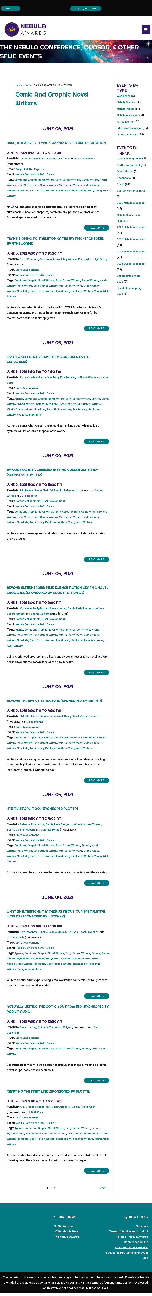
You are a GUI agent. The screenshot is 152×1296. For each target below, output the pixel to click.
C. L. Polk (77, 1109)
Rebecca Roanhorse (33, 827)
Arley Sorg (13, 385)
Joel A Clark (42, 493)
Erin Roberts (70, 380)
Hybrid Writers (16, 188)
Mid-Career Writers (83, 188)
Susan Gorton (49, 161)
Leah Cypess (61, 1109)
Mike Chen (74, 934)
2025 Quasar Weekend (131, 278)
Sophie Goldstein (42, 616)
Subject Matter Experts (30, 172)
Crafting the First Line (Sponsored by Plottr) (48, 1094)
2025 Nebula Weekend (131, 266)
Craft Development (28, 272)
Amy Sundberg (52, 380)
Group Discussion (128, 143)
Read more (92, 231)
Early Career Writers (71, 514)
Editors (100, 401)
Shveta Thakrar (96, 827)
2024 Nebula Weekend (131, 253)
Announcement (127, 124)
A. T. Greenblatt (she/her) (36, 1109)
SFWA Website (63, 1228)
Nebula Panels (126, 111)
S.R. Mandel (36, 724)
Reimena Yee (47, 1029)
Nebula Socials (126, 105)
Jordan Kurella (21, 939)
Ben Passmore (16, 616)
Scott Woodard (30, 262)
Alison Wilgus (64, 1029)
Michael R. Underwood (65, 493)
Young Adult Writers (19, 198)
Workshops (124, 98)
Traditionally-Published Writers (87, 193)
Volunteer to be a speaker (131, 1249)
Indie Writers (34, 188)
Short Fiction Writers (52, 193)
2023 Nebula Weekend (131, 241)
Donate (12, 9)
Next (104, 1191)
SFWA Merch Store (66, 1234)
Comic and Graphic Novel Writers (35, 182)
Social (121, 198)
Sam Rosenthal (29, 934)
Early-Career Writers (71, 182)
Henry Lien (73, 719)
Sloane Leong (60, 611)
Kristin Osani (92, 1109)
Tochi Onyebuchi (30, 380)
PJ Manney (26, 493)
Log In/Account (87, 9)
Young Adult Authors (20, 299)
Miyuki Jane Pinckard (79, 262)
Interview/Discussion (130, 131)
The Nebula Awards (66, 1239)
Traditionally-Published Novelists (80, 643)
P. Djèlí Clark (36, 1114)
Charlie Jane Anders (53, 934)
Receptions (124, 192)
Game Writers (94, 182)
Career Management (29, 503)
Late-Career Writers (57, 188)
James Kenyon (29, 161)
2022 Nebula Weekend (131, 217)
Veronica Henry (52, 832)
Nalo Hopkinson (30, 719)
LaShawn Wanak (90, 380)
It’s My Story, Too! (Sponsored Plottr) (42, 811)
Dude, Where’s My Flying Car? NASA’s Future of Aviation (56, 146)
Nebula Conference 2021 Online (35, 177)
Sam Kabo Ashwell (52, 262)
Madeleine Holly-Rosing (35, 611)
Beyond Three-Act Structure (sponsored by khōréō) (54, 703)
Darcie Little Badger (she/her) (89, 611)
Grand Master (125, 185)
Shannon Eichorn (88, 161)
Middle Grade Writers (31, 412)
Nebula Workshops (129, 118)
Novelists (32, 193)
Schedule (142, 1228)
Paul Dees (65, 161)
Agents (19, 401)
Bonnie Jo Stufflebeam (21, 832)
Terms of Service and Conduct (128, 1234)
